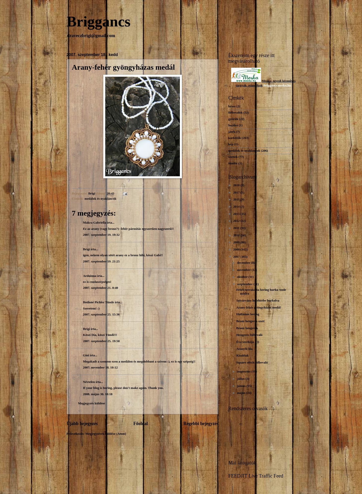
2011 (236, 228)
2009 (236, 242)
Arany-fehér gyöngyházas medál (258, 307)
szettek (233, 157)
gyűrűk (233, 119)
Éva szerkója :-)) (247, 342)
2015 (236, 199)
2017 (236, 192)
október (243, 277)
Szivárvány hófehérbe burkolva (257, 300)
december (244, 262)
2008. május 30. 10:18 (97, 394)
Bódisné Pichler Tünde (98, 302)
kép (230, 144)
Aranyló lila (244, 349)
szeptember (245, 284)
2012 (236, 221)
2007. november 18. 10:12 (100, 367)
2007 (236, 256)
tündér (233, 163)
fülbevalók (235, 112)
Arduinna (90, 276)
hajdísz (233, 125)
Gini (86, 355)
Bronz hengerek (247, 328)
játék (231, 131)
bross (232, 106)
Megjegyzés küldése (91, 403)
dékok (258, 85)
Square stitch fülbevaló (252, 362)
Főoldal (140, 423)
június (242, 386)
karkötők (234, 138)
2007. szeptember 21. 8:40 (100, 288)
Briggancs (99, 21)
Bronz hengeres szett (250, 321)
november (244, 270)
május (241, 393)
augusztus (244, 371)
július (241, 378)
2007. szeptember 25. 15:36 (101, 314)
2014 (236, 206)
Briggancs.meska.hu (277, 85)
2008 (236, 249)
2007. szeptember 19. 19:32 (101, 235)
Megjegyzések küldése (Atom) (105, 433)
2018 (236, 185)
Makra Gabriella (94, 222)
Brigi (86, 249)
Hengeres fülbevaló (249, 335)
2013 (236, 214)
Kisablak (242, 355)
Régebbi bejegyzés (200, 423)
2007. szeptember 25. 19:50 (101, 341)
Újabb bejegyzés (82, 423)
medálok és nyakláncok (100, 198)
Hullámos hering (247, 314)
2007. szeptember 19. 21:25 (101, 261)
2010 (236, 235)
